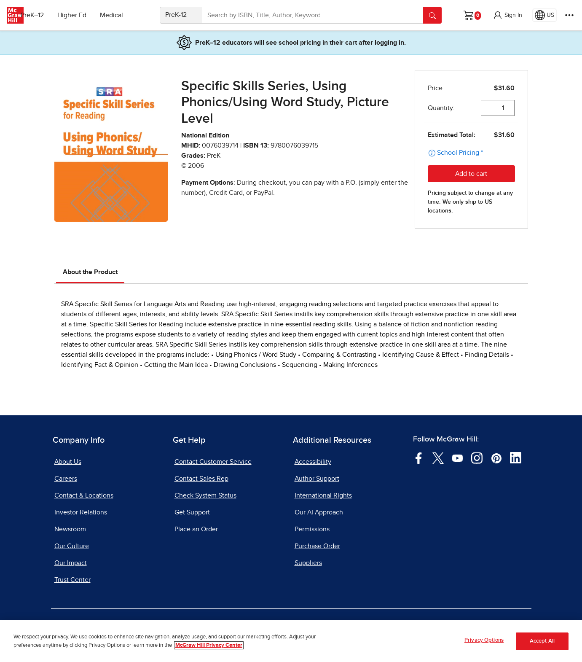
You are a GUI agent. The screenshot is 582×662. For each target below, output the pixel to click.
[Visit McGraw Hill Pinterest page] (496, 457)
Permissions (312, 529)
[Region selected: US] (544, 15)
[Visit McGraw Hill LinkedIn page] (515, 457)
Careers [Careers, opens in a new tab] (65, 478)
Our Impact (70, 563)
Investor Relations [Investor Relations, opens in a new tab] (80, 512)
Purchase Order (317, 546)
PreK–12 (45, 15)
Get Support (192, 512)
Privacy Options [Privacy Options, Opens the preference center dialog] (484, 640)
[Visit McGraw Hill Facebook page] (418, 457)
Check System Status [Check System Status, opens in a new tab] (205, 495)
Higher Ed (84, 15)
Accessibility (313, 461)
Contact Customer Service (213, 461)
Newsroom (70, 529)
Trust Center (72, 579)
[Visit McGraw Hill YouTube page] (457, 457)
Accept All (542, 641)
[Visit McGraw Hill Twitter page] (438, 457)
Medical (124, 15)
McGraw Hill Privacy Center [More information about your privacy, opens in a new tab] (208, 645)
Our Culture (71, 546)
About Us (67, 461)
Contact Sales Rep (201, 478)
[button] (507, 15)
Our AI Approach (319, 512)
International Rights (323, 495)
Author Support (317, 478)
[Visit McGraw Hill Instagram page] (477, 457)
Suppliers (308, 563)
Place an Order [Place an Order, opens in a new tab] (196, 529)
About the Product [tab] (90, 272)
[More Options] (569, 15)
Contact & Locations (83, 495)
